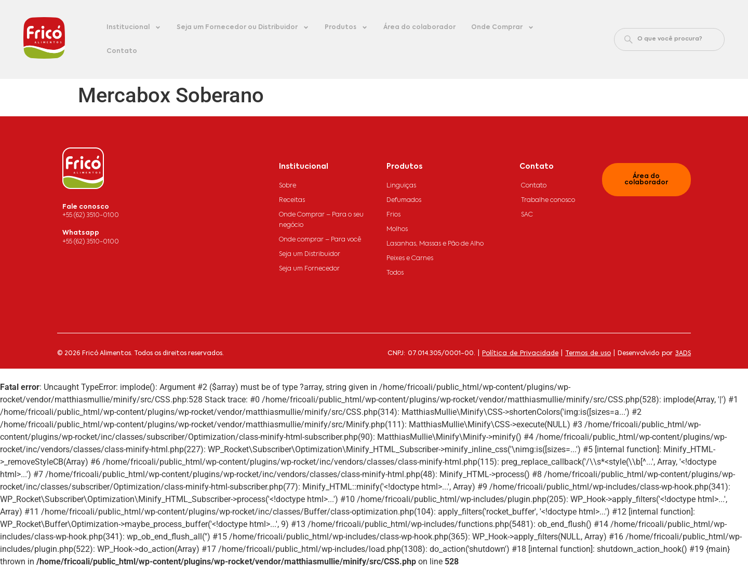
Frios (393, 215)
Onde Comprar (502, 27)
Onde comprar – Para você (320, 240)
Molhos (397, 229)
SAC (527, 215)
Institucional (133, 27)
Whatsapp (80, 233)
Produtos (346, 27)
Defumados (403, 200)
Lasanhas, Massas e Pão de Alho (435, 244)
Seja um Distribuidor (309, 254)
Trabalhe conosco (548, 200)
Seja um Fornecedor (309, 269)
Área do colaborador (419, 27)
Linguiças (401, 186)
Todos (395, 273)
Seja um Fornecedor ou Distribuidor (243, 27)
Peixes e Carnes (409, 258)
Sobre (287, 186)
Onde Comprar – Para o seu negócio (321, 220)
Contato (121, 51)
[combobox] (669, 39)
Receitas (292, 200)
